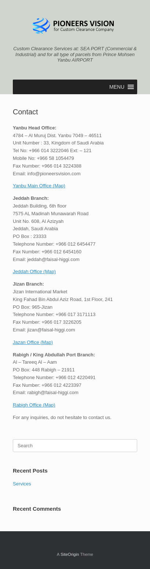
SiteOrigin (69, 554)
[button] (116, 87)
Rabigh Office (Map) (34, 405)
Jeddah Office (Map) (34, 271)
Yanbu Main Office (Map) (39, 185)
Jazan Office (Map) (33, 342)
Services (22, 484)
